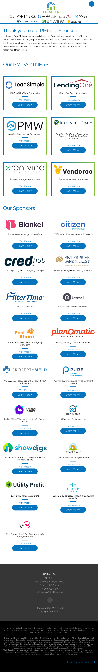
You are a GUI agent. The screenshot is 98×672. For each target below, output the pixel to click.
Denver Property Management (80, 662)
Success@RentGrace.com (52, 592)
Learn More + (25, 104)
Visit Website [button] (24, 100)
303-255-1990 (51, 588)
